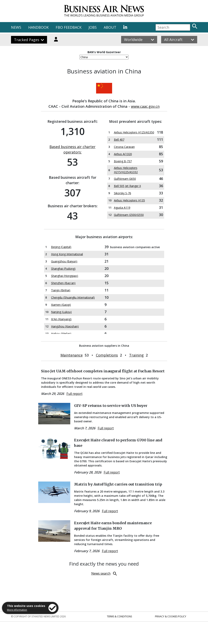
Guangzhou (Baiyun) (64, 261)
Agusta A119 (122, 207)
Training (136, 355)
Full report (74, 393)
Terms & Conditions (119, 616)
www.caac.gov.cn (145, 106)
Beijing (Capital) (61, 247)
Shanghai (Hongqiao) (64, 276)
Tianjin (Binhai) (60, 290)
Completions (107, 355)
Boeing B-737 (123, 161)
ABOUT (110, 27)
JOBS (92, 27)
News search (101, 573)
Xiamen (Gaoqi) (61, 305)
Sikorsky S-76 (122, 193)
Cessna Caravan (124, 147)
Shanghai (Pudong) (63, 268)
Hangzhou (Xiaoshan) (65, 326)
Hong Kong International (67, 254)
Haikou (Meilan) (61, 333)
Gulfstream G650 (125, 179)
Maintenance (71, 355)
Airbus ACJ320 (123, 154)
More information (17, 610)
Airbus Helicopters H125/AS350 (134, 132)
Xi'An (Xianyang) (61, 319)
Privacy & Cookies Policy (170, 616)
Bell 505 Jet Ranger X (127, 186)
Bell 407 (119, 139)
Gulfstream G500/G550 (129, 215)
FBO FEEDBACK (68, 27)
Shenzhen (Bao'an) (63, 283)
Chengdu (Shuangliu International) (73, 297)
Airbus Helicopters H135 (129, 200)
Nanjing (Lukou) (61, 312)
